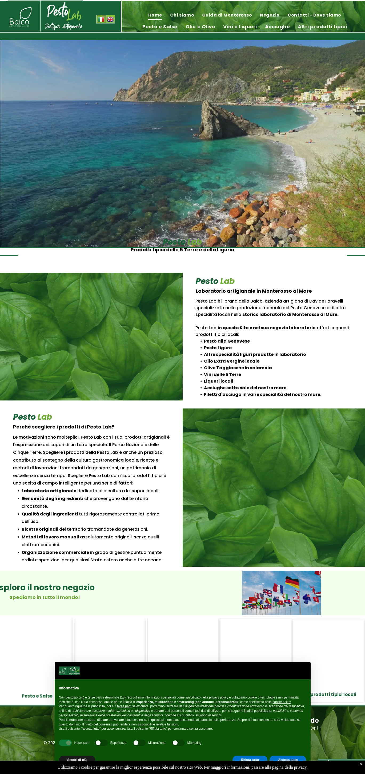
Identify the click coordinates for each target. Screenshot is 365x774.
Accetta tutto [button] (288, 760)
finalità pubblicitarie (257, 711)
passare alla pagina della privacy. (279, 767)
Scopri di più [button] (77, 760)
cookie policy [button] (281, 702)
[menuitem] (155, 15)
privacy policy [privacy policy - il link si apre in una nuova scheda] (218, 697)
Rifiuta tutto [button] (250, 760)
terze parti (124, 706)
